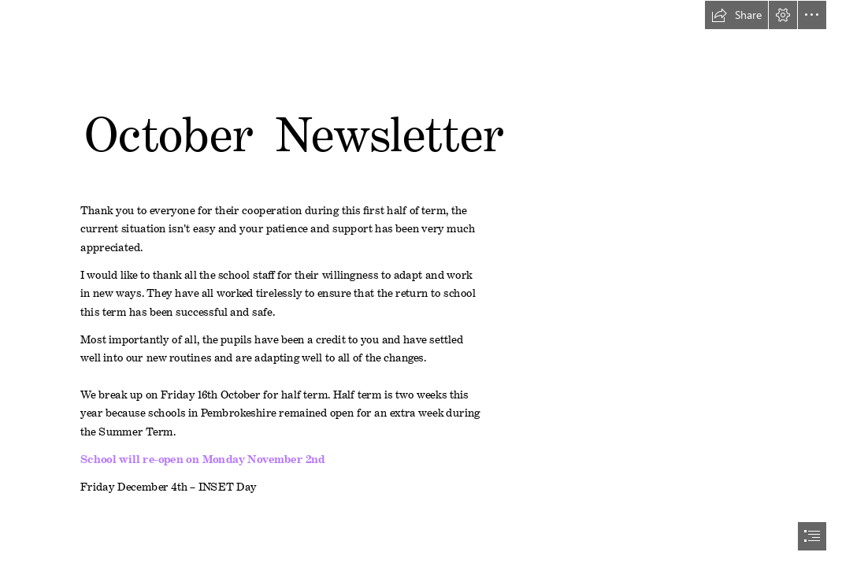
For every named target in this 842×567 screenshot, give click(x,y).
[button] (736, 15)
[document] (421, 283)
